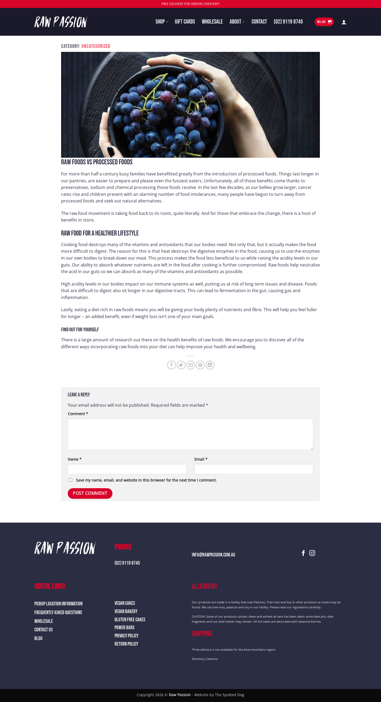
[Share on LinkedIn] (210, 365)
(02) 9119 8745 (288, 21)
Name (74, 459)
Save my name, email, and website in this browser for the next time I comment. (146, 480)
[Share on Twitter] (181, 365)
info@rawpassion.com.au (213, 555)
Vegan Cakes (125, 603)
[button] (324, 21)
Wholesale (212, 21)
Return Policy (126, 644)
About (237, 21)
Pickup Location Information (58, 604)
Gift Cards (185, 21)
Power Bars (124, 628)
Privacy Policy (126, 636)
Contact (259, 21)
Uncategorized (95, 46)
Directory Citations (205, 659)
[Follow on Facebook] (303, 553)
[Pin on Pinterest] (200, 365)
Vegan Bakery (126, 612)
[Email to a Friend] (190, 365)
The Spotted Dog (229, 694)
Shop (162, 21)
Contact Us (43, 630)
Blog (38, 639)
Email (200, 459)
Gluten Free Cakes (130, 620)
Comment (78, 413)
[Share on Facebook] (171, 365)
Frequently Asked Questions (58, 613)
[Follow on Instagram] (312, 553)
